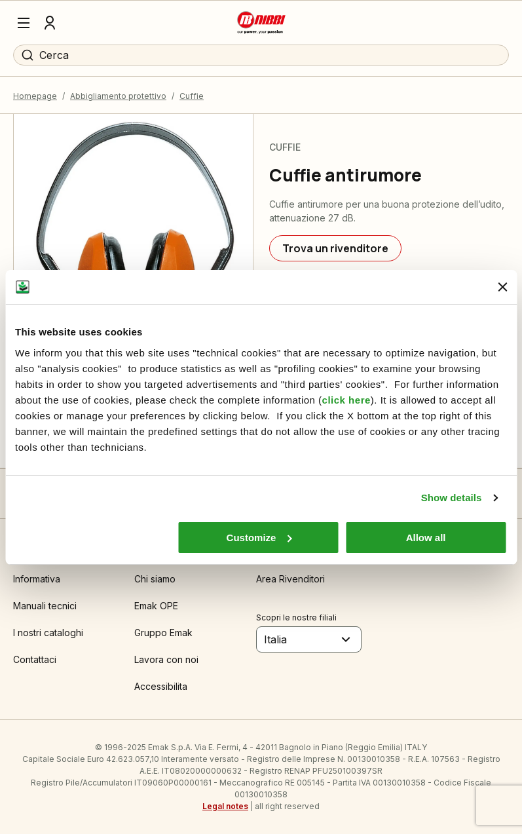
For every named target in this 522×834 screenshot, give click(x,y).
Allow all (426, 537)
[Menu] (23, 22)
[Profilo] (49, 22)
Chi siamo (155, 578)
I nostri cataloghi (48, 632)
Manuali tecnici (45, 605)
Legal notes (225, 806)
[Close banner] (502, 287)
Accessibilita (160, 686)
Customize (259, 537)
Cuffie (191, 96)
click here (346, 400)
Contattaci (34, 659)
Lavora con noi (166, 659)
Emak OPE (156, 605)
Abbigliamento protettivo (118, 96)
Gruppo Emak (163, 632)
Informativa (36, 578)
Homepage (35, 96)
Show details (451, 497)
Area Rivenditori (290, 578)
